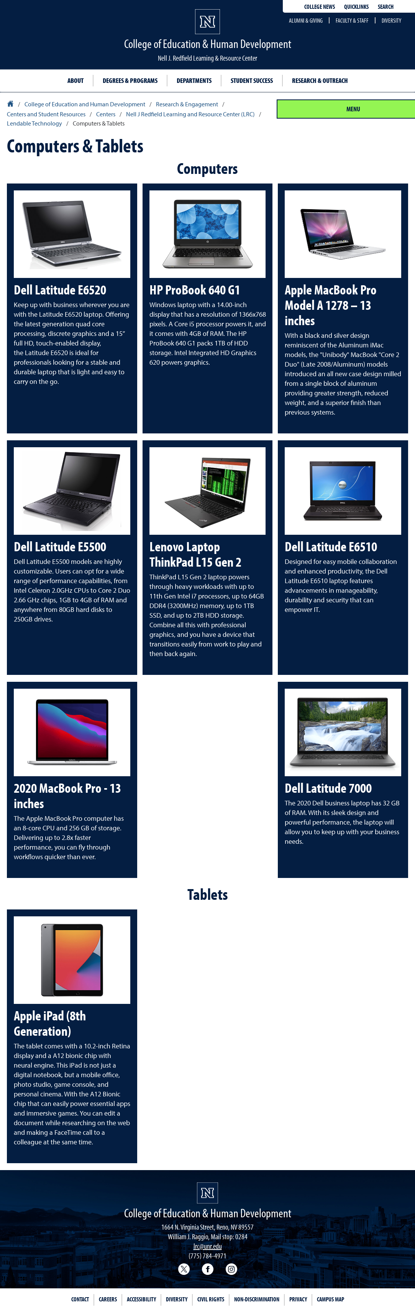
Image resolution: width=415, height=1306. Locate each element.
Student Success (252, 80)
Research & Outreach (320, 80)
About (75, 80)
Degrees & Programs (130, 80)
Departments (194, 80)
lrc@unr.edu (208, 1246)
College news (319, 6)
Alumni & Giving (306, 20)
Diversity (391, 20)
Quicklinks (356, 6)
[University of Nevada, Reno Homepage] (207, 1193)
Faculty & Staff (352, 20)
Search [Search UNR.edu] (386, 6)
